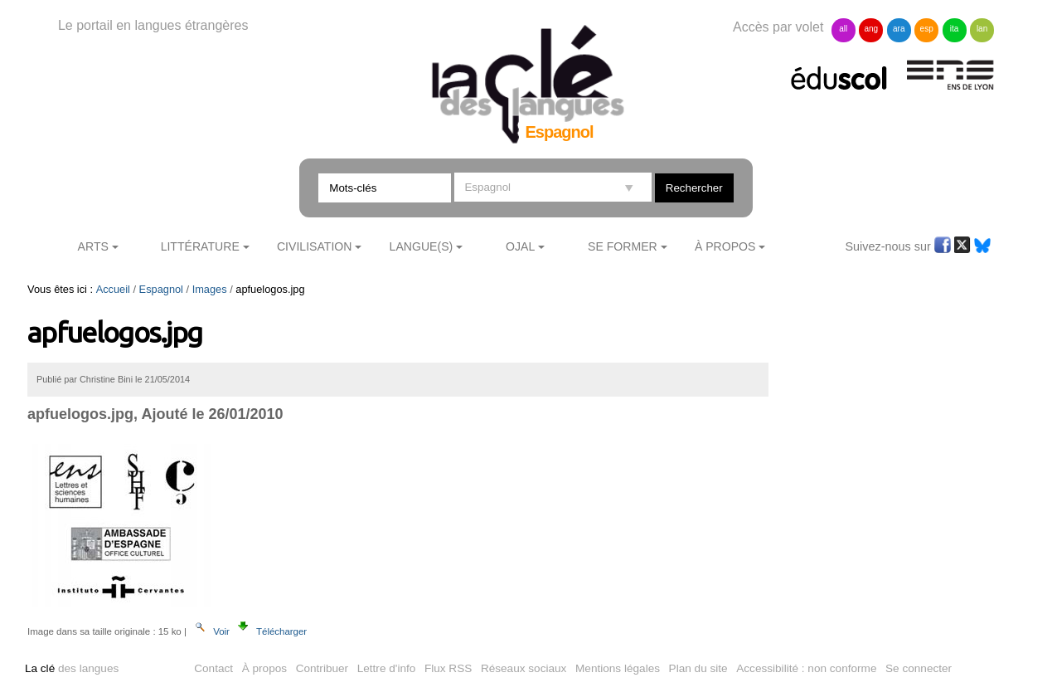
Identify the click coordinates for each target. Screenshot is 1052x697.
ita (954, 28)
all (843, 28)
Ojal (520, 246)
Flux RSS (448, 668)
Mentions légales (617, 668)
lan (982, 28)
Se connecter (918, 668)
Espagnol (161, 289)
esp (926, 28)
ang (871, 28)
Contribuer (322, 668)
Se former (622, 246)
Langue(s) (421, 246)
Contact (213, 668)
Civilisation (314, 246)
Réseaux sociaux (524, 668)
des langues (72, 668)
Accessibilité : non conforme (806, 668)
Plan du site (698, 668)
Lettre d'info (386, 668)
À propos (264, 668)
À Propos (725, 246)
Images (209, 289)
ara (898, 28)
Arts (93, 246)
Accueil (113, 289)
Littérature (200, 246)
